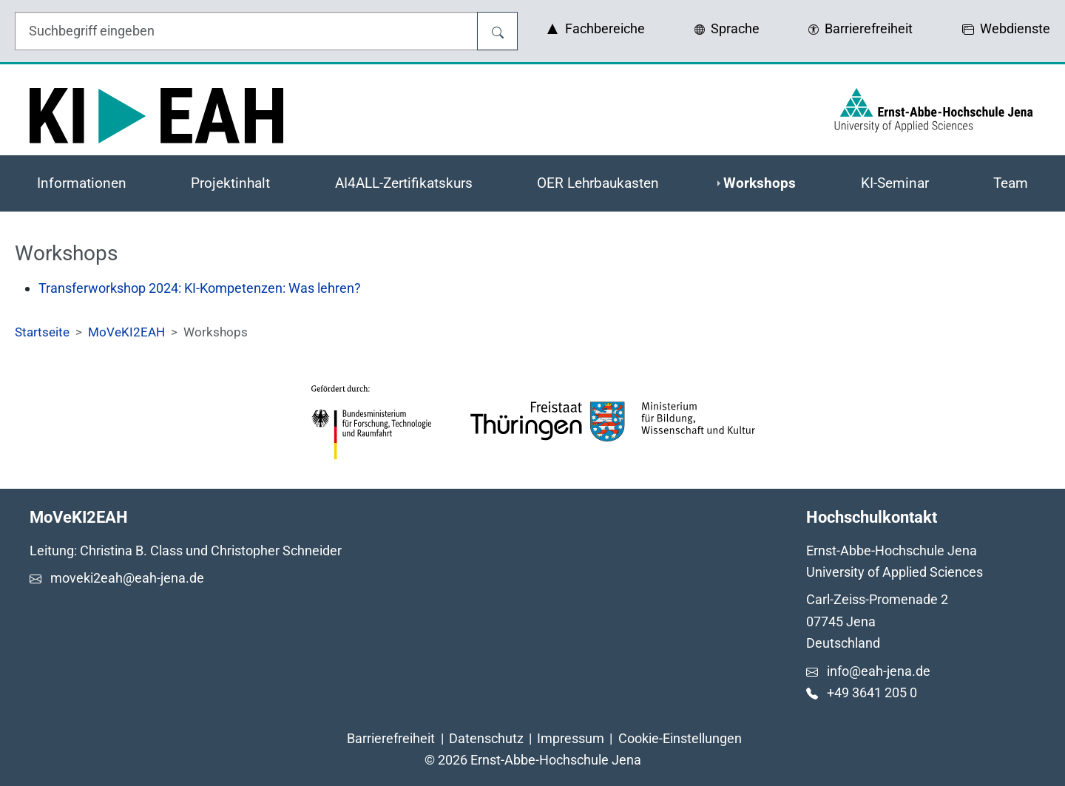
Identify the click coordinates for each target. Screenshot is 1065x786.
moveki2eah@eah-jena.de (127, 578)
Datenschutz (486, 738)
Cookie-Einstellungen (680, 738)
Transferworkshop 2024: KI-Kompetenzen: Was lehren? (199, 288)
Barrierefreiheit (391, 738)
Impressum (570, 738)
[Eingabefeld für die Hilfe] (246, 31)
